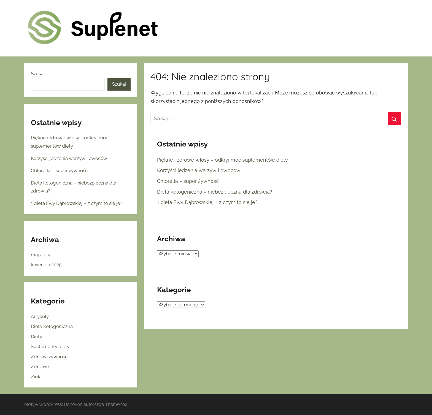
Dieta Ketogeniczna (52, 326)
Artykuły (40, 316)
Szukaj (38, 73)
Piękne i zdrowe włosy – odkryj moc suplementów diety (222, 160)
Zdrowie (40, 366)
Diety (36, 336)
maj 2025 (40, 254)
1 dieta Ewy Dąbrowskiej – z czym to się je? (207, 202)
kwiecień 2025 (46, 264)
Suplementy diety (50, 346)
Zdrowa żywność (49, 356)
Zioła (36, 376)
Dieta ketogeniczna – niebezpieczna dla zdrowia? (214, 192)
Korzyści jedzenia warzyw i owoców (199, 170)
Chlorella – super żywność (188, 181)
